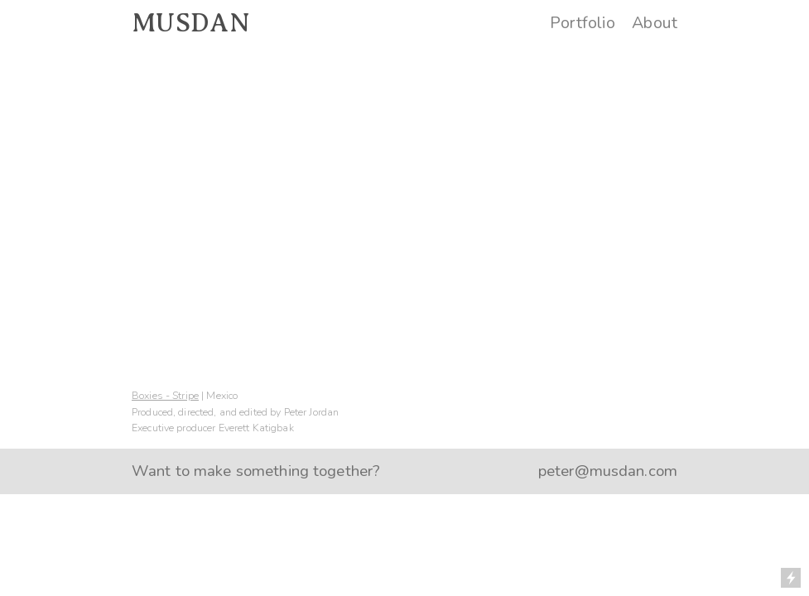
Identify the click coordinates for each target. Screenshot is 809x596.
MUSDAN (191, 22)
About (654, 23)
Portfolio (582, 23)
